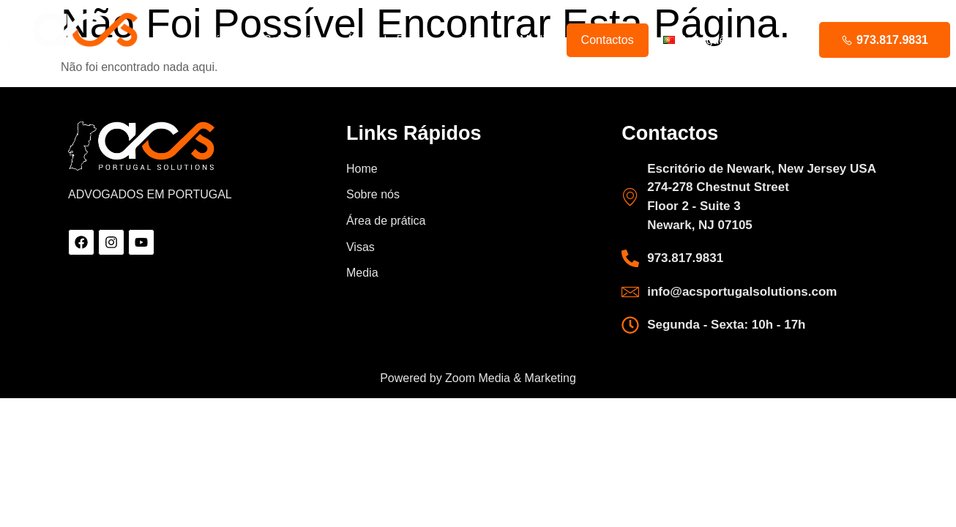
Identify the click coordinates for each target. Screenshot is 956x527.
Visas (476, 40)
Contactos (607, 40)
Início (220, 40)
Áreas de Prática (389, 40)
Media (536, 40)
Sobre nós (290, 40)
